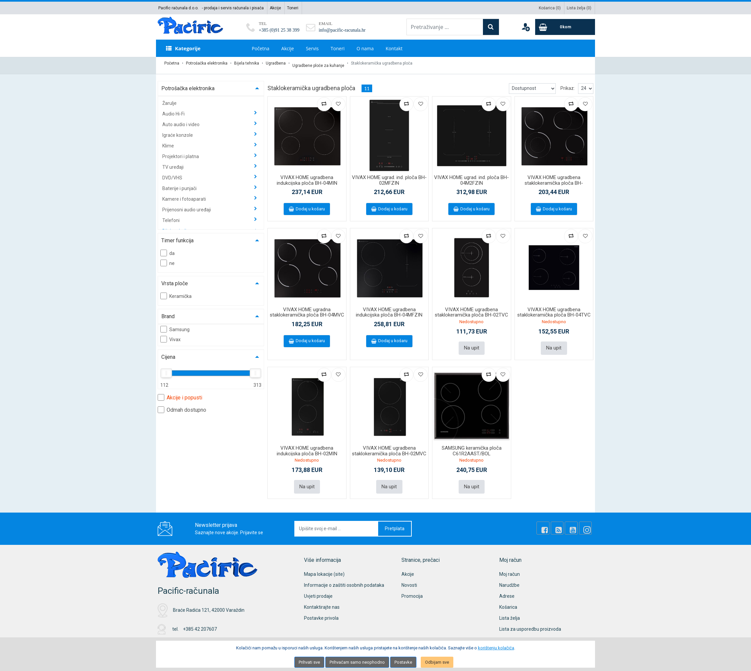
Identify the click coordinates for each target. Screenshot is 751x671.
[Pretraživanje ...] (445, 27)
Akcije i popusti (180, 393)
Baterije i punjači (180, 184)
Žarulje (169, 99)
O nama (365, 48)
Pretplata (394, 521)
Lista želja (509, 611)
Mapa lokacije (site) (324, 567)
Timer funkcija (177, 236)
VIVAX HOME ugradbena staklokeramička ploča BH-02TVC (471, 308)
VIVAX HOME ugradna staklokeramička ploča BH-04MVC (307, 308)
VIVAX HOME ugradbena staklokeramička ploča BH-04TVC (554, 308)
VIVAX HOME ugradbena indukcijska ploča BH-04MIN (307, 176)
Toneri (292, 8)
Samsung (175, 325)
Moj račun (509, 567)
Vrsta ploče (174, 279)
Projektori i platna (181, 152)
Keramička (176, 291)
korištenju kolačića (496, 647)
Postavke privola (321, 611)
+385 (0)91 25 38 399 (279, 30)
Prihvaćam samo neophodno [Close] (357, 662)
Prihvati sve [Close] (309, 662)
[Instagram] (587, 522)
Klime (168, 141)
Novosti (409, 578)
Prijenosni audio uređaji (187, 205)
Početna (260, 48)
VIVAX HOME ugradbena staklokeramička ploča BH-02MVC (389, 445)
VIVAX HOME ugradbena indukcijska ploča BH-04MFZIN (389, 308)
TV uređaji (173, 162)
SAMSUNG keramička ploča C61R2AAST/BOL (472, 445)
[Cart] (565, 27)
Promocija (412, 589)
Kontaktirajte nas (322, 600)
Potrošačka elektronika (206, 63)
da (167, 248)
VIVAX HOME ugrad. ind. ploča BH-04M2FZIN (471, 176)
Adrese (507, 589)
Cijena (168, 352)
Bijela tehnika (246, 63)
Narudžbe (509, 578)
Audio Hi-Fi (174, 109)
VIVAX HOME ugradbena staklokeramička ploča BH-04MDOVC (554, 178)
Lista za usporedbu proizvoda (530, 622)
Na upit (471, 343)
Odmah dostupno (182, 405)
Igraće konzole (178, 130)
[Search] (491, 27)
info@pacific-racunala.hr (342, 30)
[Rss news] (564, 522)
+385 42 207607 (200, 622)
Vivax (170, 335)
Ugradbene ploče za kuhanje (318, 63)
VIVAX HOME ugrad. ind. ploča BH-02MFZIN (389, 176)
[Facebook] (553, 522)
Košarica (508, 600)
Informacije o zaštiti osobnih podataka (344, 578)
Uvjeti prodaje (318, 589)
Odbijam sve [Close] (437, 662)
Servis (312, 48)
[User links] (525, 27)
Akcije (275, 8)
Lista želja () (579, 8)
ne (167, 258)
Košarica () (550, 8)
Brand (168, 312)
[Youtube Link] (575, 522)
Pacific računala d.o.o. (178, 8)
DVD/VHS (172, 173)
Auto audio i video (181, 120)
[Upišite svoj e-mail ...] (336, 522)
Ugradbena (276, 63)
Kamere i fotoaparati (184, 194)
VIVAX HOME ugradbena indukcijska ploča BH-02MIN (307, 445)
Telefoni (171, 216)
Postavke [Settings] (403, 662)
